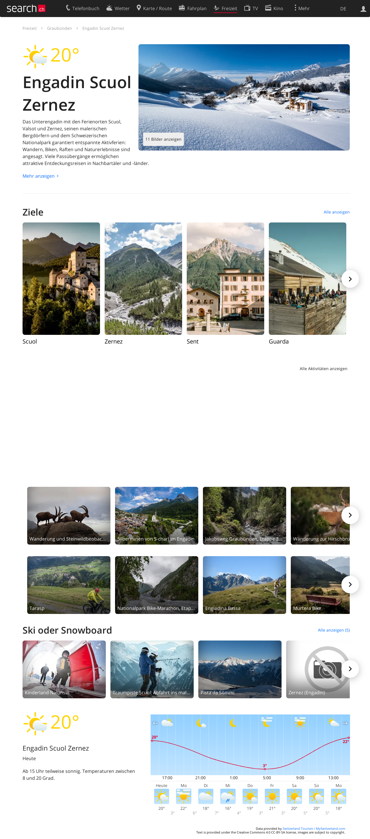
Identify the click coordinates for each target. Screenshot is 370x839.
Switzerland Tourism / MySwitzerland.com (314, 828)
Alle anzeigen (337, 212)
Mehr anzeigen (39, 176)
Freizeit (30, 28)
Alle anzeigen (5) (334, 630)
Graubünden (59, 28)
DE (343, 8)
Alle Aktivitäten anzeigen (323, 368)
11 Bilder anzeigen (163, 139)
